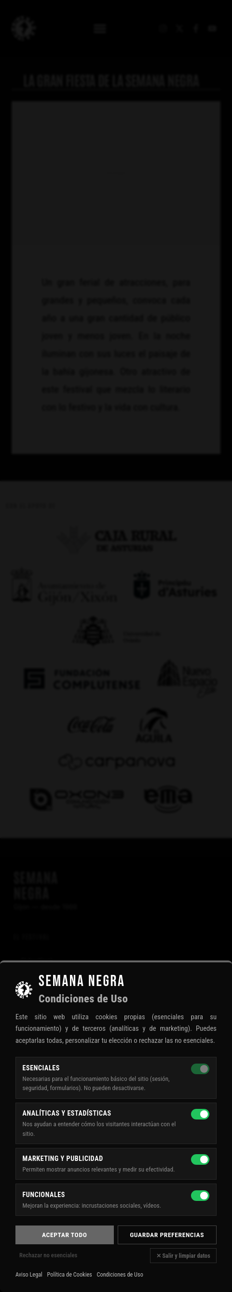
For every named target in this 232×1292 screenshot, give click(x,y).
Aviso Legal (28, 1274)
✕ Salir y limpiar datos (183, 1255)
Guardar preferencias (167, 1235)
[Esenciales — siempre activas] (200, 1069)
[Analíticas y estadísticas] (200, 1114)
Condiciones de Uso (119, 1274)
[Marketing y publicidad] (200, 1159)
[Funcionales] (200, 1195)
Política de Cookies (69, 1274)
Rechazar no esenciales (48, 1255)
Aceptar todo (64, 1235)
